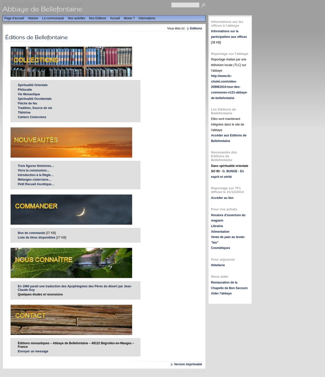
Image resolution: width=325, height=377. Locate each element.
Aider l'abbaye (221, 293)
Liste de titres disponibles (36, 237)
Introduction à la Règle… (36, 175)
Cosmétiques (220, 248)
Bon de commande (31, 233)
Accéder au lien (222, 198)
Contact (179, 371)
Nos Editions (97, 18)
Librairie (217, 226)
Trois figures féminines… (36, 166)
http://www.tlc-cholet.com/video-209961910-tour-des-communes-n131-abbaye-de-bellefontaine (229, 87)
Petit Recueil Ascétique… (36, 184)
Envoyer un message (33, 351)
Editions (196, 28)
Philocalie (25, 89)
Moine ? (129, 18)
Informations (147, 18)
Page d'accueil (14, 18)
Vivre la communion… (34, 170)
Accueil (115, 18)
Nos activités (76, 18)
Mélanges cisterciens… (35, 179)
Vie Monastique (29, 94)
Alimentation (220, 231)
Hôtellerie (218, 265)
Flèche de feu (27, 103)
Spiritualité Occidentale (35, 99)
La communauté (53, 18)
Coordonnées (196, 371)
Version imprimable (188, 364)
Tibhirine (24, 112)
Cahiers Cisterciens (32, 117)
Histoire (33, 18)
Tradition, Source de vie (35, 108)
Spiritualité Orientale (32, 85)
